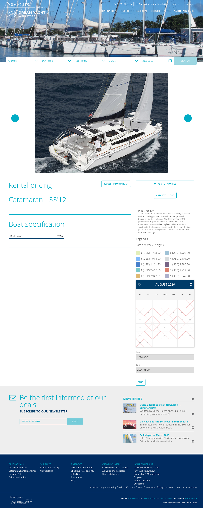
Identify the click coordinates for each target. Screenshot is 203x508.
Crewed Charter (160, 11)
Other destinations (18, 477)
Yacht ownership (184, 11)
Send (140, 382)
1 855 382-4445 (123, 4)
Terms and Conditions (82, 467)
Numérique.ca (191, 498)
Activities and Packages (113, 470)
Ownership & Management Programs (147, 475)
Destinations (109, 11)
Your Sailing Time (142, 480)
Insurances (76, 477)
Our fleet (126, 11)
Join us (175, 4)
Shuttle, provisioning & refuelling (82, 472)
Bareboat (141, 11)
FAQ (73, 480)
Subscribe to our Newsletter (152, 4)
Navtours (32, 9)
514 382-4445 (133, 498)
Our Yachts (139, 483)
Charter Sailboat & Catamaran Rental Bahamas (22, 469)
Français (188, 4)
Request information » (116, 183)
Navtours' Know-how (144, 470)
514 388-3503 (166, 498)
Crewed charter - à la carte (115, 467)
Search (185, 60)
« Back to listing (165, 195)
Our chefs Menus (110, 473)
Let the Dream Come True (146, 467)
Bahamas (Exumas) (49, 467)
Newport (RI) (15, 473)
